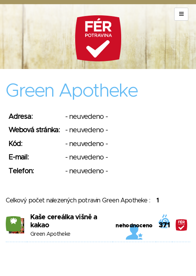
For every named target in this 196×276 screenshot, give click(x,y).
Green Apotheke (50, 234)
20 (13, 220)
